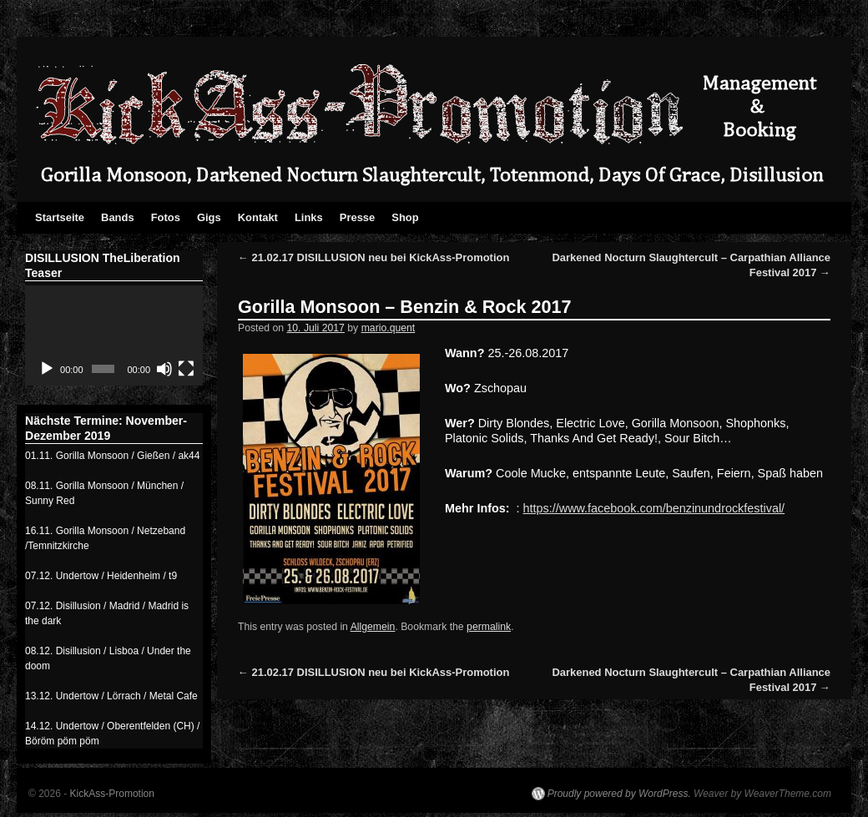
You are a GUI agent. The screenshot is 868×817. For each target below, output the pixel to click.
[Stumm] (164, 369)
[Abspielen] (46, 369)
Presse (358, 217)
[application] (114, 335)
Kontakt (258, 217)
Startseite (59, 217)
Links (309, 217)
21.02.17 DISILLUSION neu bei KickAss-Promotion (373, 257)
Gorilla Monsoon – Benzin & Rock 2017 (405, 306)
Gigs (209, 217)
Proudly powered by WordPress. (619, 793)
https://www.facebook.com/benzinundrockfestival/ (654, 508)
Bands (117, 217)
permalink (489, 627)
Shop (404, 217)
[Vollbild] (186, 369)
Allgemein (373, 627)
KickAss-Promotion (112, 793)
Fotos (165, 217)
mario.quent (388, 328)
